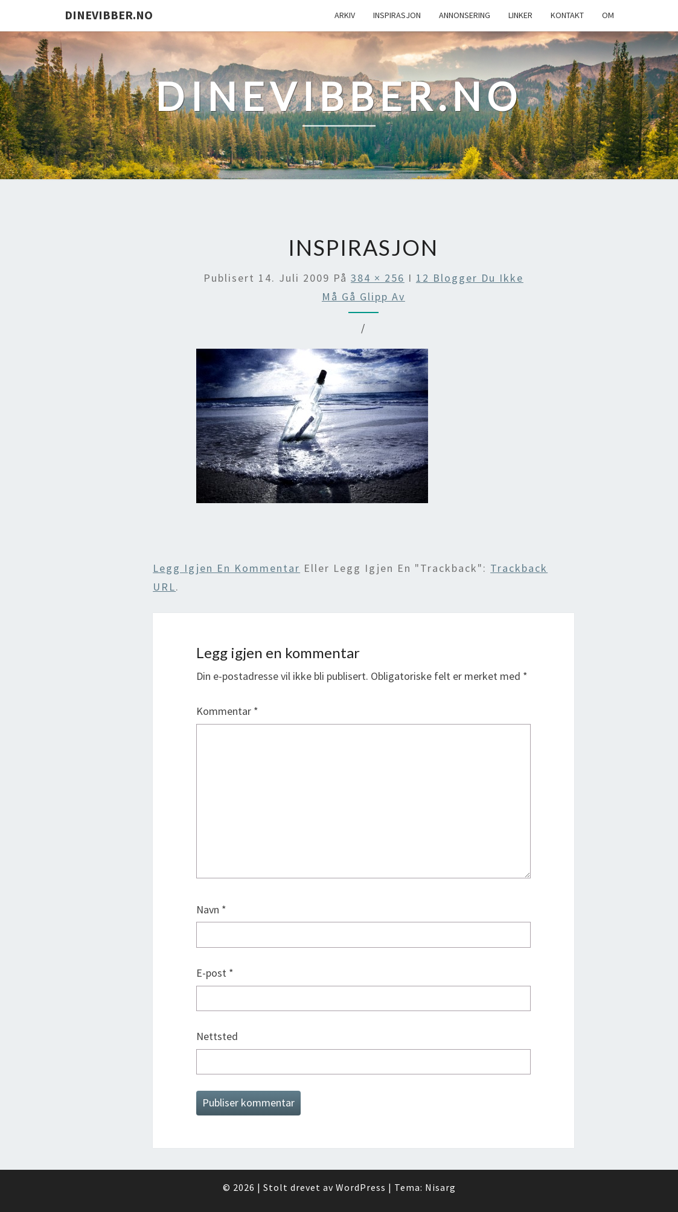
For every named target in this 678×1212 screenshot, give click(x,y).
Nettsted (217, 1036)
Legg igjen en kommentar (226, 568)
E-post (215, 973)
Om (608, 15)
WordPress (361, 1187)
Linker (520, 15)
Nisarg (440, 1187)
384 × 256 (378, 278)
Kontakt (567, 15)
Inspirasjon (397, 15)
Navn (211, 909)
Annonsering (464, 15)
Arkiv (344, 15)
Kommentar (227, 711)
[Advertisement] (363, 534)
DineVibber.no (109, 14)
